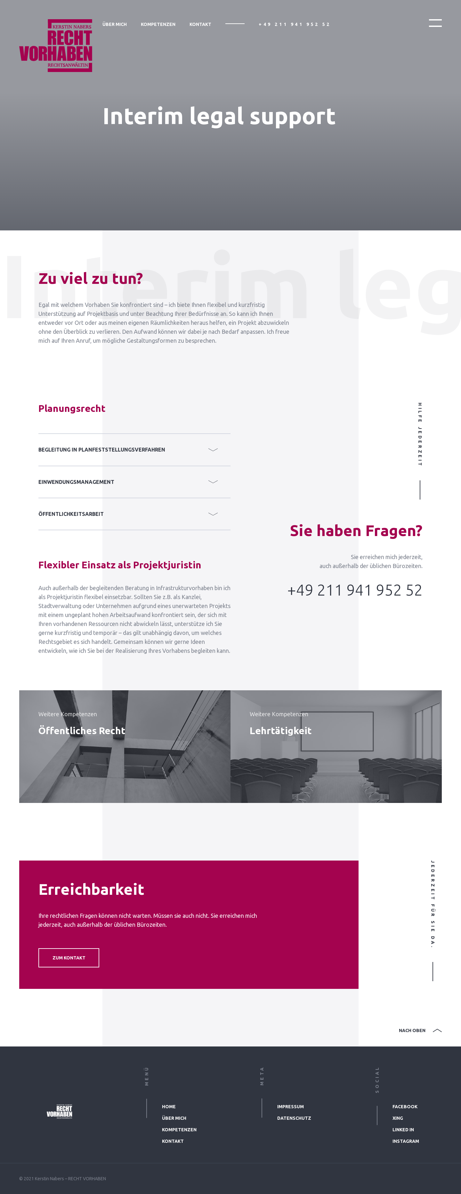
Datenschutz (294, 1118)
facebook (404, 1106)
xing (397, 1118)
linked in (403, 1129)
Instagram (405, 1141)
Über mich (114, 24)
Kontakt (200, 24)
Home (169, 1106)
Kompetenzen (158, 24)
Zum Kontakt (69, 957)
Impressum (290, 1106)
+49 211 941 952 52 (295, 24)
